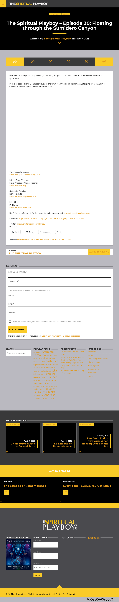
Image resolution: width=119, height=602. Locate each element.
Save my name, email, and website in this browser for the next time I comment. (47, 321)
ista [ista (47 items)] (54, 370)
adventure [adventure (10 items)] (37, 352)
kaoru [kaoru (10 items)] (42, 374)
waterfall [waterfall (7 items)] (41, 398)
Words (90, 376)
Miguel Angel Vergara (31, 239)
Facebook (93, 538)
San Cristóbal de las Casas (49, 239)
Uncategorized (93, 366)
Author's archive (99, 252)
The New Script (55, 14)
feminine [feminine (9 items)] (36, 367)
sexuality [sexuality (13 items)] (50, 388)
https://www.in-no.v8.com (20, 207)
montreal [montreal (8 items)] (42, 383)
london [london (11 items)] (48, 377)
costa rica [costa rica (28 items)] (52, 361)
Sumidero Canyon (65, 239)
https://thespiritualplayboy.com (77, 213)
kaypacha (20, 239)
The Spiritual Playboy (57, 38)
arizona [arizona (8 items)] (46, 355)
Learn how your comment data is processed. (61, 336)
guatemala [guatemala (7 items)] (36, 371)
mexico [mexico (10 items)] (44, 380)
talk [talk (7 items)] (46, 392)
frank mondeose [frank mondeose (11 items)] (47, 367)
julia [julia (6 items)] (38, 374)
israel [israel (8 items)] (49, 371)
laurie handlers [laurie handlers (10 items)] (39, 377)
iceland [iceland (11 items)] (44, 371)
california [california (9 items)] (36, 361)
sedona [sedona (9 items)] (42, 389)
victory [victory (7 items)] (35, 398)
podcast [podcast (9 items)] (36, 386)
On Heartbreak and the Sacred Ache (22, 445)
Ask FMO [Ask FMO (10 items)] (53, 355)
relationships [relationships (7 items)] (53, 386)
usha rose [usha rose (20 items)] (49, 395)
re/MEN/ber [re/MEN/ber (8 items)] (44, 386)
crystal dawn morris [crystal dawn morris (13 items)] (43, 364)
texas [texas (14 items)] (36, 395)
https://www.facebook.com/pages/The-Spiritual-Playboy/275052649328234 (51, 218)
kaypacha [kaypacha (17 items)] (50, 373)
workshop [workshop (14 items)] (50, 398)
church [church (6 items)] (43, 361)
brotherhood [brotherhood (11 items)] (49, 358)
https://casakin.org (17, 185)
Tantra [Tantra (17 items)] (51, 391)
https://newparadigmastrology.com (24, 174)
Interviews (92, 352)
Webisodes (65, 14)
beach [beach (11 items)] (41, 358)
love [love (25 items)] (54, 377)
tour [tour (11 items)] (41, 395)
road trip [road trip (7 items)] (36, 389)
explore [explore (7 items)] (55, 365)
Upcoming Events (94, 369)
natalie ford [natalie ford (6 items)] (49, 383)
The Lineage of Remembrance (72, 357)
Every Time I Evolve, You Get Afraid (87, 485)
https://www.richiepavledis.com (22, 196)
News (90, 355)
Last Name (37, 552)
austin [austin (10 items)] (35, 358)
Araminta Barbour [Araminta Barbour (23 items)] (43, 353)
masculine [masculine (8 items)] (37, 380)
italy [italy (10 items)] (35, 374)
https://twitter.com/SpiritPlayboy (31, 224)
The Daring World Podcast (98, 359)
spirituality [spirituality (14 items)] (39, 391)
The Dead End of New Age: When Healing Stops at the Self (95, 442)
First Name (37, 541)
